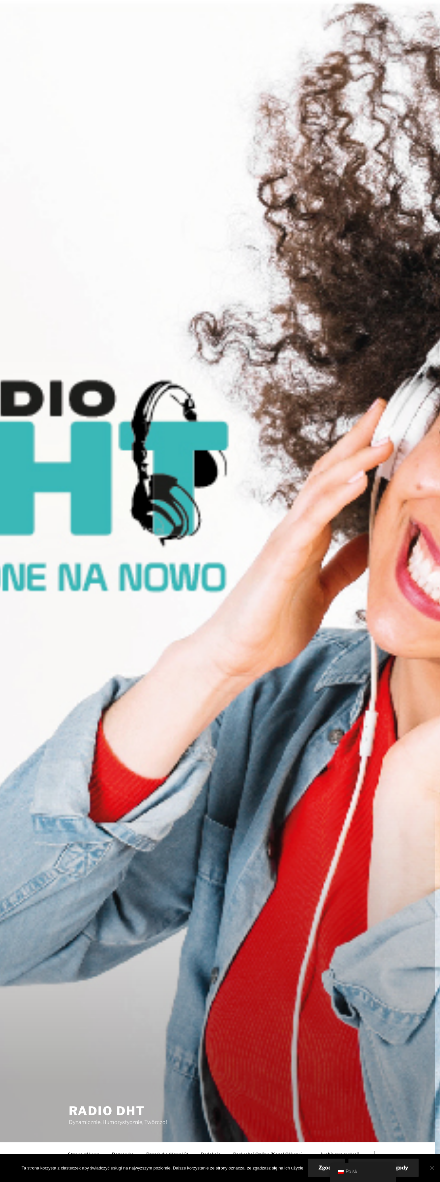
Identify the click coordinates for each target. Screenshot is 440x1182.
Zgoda (326, 1168)
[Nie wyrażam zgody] (431, 1168)
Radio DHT (107, 1111)
